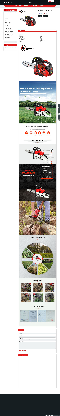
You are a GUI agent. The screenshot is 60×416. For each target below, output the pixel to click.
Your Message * (21, 345)
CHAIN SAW (7, 19)
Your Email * (21, 339)
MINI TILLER (7, 29)
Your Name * (21, 336)
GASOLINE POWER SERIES (9, 33)
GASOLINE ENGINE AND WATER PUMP (10, 24)
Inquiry (40, 20)
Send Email (45, 20)
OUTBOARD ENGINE (8, 32)
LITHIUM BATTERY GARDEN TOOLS (10, 16)
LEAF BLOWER (7, 30)
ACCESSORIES (7, 41)
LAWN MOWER (7, 20)
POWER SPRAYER (8, 27)
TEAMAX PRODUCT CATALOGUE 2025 (10, 52)
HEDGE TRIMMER (8, 26)
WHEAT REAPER (7, 42)
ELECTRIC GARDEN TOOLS (9, 35)
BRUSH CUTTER (7, 17)
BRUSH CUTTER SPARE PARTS (10, 36)
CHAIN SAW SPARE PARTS (9, 38)
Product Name (21, 342)
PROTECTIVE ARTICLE (8, 39)
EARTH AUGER (7, 22)
